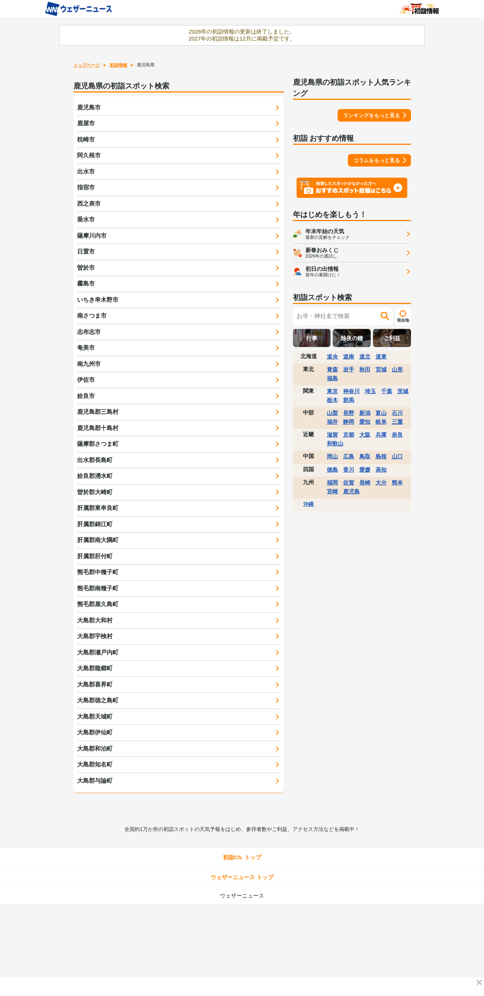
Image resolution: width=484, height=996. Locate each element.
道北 (364, 356)
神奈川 (351, 391)
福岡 (332, 482)
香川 (348, 469)
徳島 (332, 469)
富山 (381, 413)
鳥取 (364, 456)
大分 (381, 482)
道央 (332, 356)
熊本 (397, 482)
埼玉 (370, 391)
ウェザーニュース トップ (242, 877)
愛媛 (364, 469)
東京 (332, 391)
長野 (348, 413)
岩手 (348, 369)
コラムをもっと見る (376, 160)
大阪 (364, 434)
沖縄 (308, 504)
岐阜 (381, 422)
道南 (348, 356)
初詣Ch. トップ (242, 857)
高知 (381, 469)
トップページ (86, 65)
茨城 (402, 391)
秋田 (364, 369)
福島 (332, 378)
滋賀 (332, 434)
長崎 (364, 482)
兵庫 (381, 434)
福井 (332, 422)
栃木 (332, 400)
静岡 (348, 422)
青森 (332, 369)
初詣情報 (118, 65)
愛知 (364, 422)
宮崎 (332, 491)
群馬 (348, 400)
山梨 (332, 413)
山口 (397, 456)
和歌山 (335, 443)
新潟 (364, 413)
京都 (348, 434)
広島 (348, 456)
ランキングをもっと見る (371, 115)
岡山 (332, 456)
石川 (397, 413)
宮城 (381, 369)
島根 (381, 456)
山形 (397, 369)
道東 (381, 356)
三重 (397, 422)
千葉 (386, 391)
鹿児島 (351, 491)
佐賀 (348, 482)
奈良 (397, 434)
